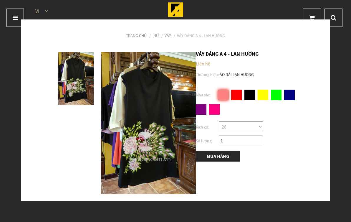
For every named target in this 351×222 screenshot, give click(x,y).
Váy (168, 35)
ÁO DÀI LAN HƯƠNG (237, 74)
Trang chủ (136, 35)
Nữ (156, 35)
